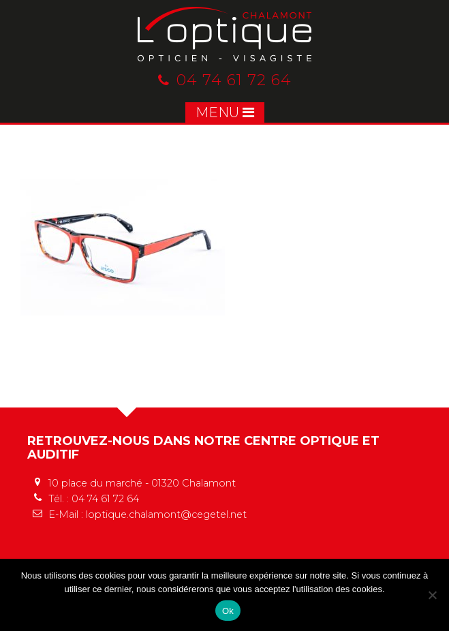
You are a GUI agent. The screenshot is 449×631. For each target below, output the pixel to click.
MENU (225, 112)
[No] (432, 595)
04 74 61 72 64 (225, 80)
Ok (228, 611)
